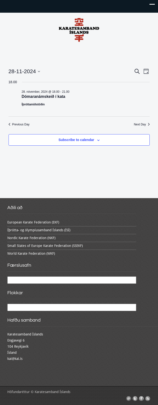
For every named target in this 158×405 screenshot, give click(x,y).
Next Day (141, 124)
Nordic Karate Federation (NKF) (31, 238)
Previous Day (19, 124)
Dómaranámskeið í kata (43, 96)
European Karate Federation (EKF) (33, 222)
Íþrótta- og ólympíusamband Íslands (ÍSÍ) (38, 230)
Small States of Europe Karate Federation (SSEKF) (45, 246)
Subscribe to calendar (76, 140)
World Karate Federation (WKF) (31, 253)
